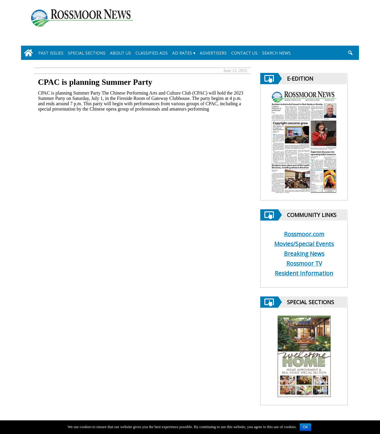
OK (305, 427)
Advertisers (213, 53)
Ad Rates (182, 53)
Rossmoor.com (304, 234)
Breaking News (304, 254)
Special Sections (87, 53)
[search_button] (350, 52)
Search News (276, 53)
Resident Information (304, 273)
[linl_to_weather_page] (330, 24)
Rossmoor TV (304, 263)
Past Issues (50, 53)
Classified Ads (151, 53)
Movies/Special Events (304, 244)
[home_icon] (28, 53)
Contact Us (244, 53)
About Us (120, 53)
